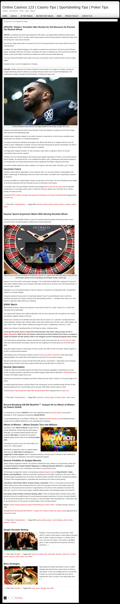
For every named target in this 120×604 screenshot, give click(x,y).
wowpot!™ (7, 522)
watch (68, 397)
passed (56, 204)
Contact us (87, 16)
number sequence (9, 556)
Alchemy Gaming (50, 419)
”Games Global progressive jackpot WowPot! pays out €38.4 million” (32, 505)
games (39, 520)
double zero (66, 554)
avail (33, 588)
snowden (68, 204)
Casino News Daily (10, 513)
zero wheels (28, 556)
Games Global (56, 412)
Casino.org (9, 197)
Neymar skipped (25, 332)
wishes (70, 520)
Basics (14, 16)
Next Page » (19, 598)
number (73, 554)
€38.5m (13, 522)
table (17, 556)
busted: (50, 204)
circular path (51, 554)
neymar (52, 397)
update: (73, 204)
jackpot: (49, 520)
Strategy (43, 588)
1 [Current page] (5, 598)
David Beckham (68, 372)
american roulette (37, 554)
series (38, 588)
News (59, 16)
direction (58, 554)
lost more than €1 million (68, 340)
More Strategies (12, 564)
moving (46, 397)
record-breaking (58, 520)
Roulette (58, 397)
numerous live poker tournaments (49, 355)
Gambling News (20, 204)
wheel (5, 207)
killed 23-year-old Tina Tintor (53, 187)
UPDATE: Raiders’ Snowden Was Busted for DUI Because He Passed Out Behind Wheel (38, 195)
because (39, 204)
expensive (40, 397)
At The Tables (26, 16)
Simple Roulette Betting (16, 530)
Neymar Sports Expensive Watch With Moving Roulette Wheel (36, 214)
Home (4, 16)
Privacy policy (71, 16)
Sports (64, 397)
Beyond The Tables (44, 16)
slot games (47, 472)
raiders (61, 204)
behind (45, 204)
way (48, 588)
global (44, 520)
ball (45, 554)
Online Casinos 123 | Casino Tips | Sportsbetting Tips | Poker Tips (55, 7)
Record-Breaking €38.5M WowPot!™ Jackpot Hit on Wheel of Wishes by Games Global (38, 511)
